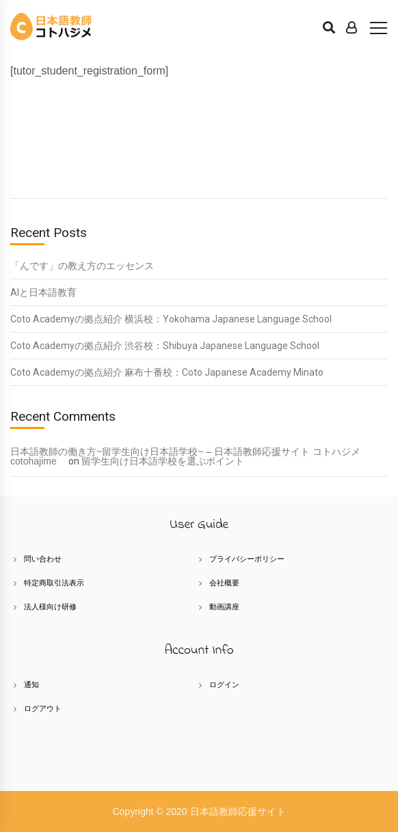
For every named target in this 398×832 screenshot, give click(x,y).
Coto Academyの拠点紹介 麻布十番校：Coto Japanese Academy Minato (166, 372)
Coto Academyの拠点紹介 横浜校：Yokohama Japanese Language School (171, 319)
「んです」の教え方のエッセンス (82, 265)
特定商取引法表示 (54, 583)
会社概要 (224, 583)
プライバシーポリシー (246, 559)
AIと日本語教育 (43, 292)
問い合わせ (43, 559)
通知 (31, 684)
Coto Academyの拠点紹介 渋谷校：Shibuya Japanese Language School (164, 345)
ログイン (224, 684)
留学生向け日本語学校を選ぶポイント (162, 461)
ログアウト (43, 708)
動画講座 (224, 606)
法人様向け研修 (50, 606)
